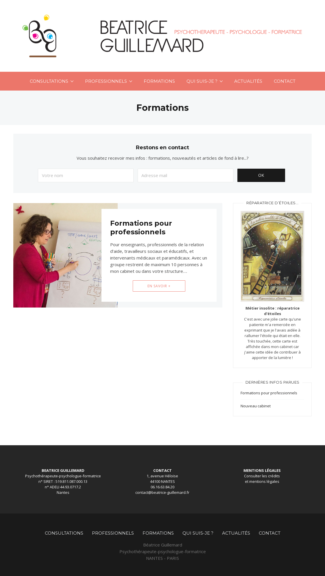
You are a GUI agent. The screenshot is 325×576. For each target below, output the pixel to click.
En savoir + (159, 286)
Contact (285, 81)
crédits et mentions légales (262, 478)
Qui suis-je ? (201, 81)
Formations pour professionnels (141, 227)
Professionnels (106, 81)
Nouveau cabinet (256, 405)
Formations (159, 81)
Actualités (248, 81)
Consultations (49, 81)
